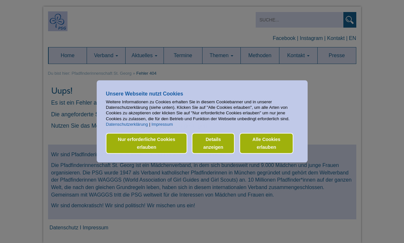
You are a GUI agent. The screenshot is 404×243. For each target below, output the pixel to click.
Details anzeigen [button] (213, 143)
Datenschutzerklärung (127, 124)
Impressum (162, 124)
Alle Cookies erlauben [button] (266, 143)
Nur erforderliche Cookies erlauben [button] (146, 143)
